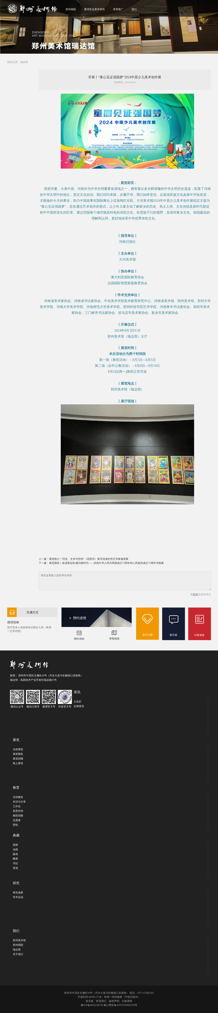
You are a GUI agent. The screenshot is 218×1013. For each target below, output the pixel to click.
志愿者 (17, 820)
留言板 (90, 1001)
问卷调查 (127, 1001)
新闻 (41, 9)
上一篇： (44, 559)
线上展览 (18, 763)
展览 (54, 9)
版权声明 (114, 1001)
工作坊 (17, 806)
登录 (195, 594)
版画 (15, 854)
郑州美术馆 (19, 940)
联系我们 (101, 1001)
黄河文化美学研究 (94, 9)
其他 (15, 868)
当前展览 (18, 749)
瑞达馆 (24, 62)
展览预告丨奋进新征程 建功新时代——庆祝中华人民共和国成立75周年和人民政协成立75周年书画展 (106, 563)
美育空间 (18, 811)
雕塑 (15, 858)
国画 (15, 844)
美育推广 (118, 9)
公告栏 (77, 701)
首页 (28, 9)
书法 (15, 863)
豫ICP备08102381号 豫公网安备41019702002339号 (109, 1005)
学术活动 (18, 897)
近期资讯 (79, 706)
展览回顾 (18, 758)
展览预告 (18, 754)
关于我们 (18, 954)
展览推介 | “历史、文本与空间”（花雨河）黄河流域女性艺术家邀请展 (88, 559)
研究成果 (18, 892)
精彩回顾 (18, 815)
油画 (15, 849)
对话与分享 (19, 801)
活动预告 (18, 797)
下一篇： (44, 563)
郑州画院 (71, 9)
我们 (134, 9)
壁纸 (15, 825)
